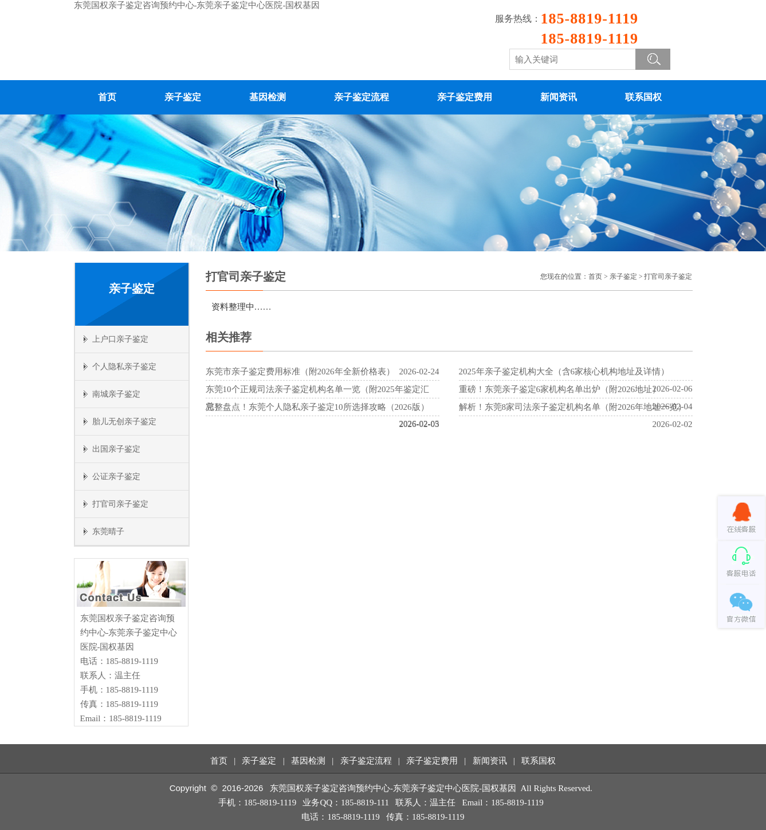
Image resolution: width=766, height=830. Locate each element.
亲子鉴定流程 (361, 97)
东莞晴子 (108, 531)
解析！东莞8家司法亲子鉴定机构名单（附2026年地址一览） (573, 407)
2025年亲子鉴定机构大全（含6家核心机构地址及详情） (564, 371)
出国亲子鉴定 (116, 449)
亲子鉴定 (182, 97)
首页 (107, 97)
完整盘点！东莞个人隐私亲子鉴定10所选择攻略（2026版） (317, 407)
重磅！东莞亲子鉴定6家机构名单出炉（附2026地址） (560, 389)
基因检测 (267, 97)
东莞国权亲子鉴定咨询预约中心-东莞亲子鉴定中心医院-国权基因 (197, 5)
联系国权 (643, 97)
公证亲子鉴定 (116, 476)
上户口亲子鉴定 (120, 339)
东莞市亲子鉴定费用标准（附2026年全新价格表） (300, 371)
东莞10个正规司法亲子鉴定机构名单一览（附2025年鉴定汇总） (317, 398)
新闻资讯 (558, 97)
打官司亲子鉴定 (120, 504)
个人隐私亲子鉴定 (124, 366)
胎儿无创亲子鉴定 (124, 421)
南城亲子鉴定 (116, 394)
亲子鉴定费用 (464, 97)
